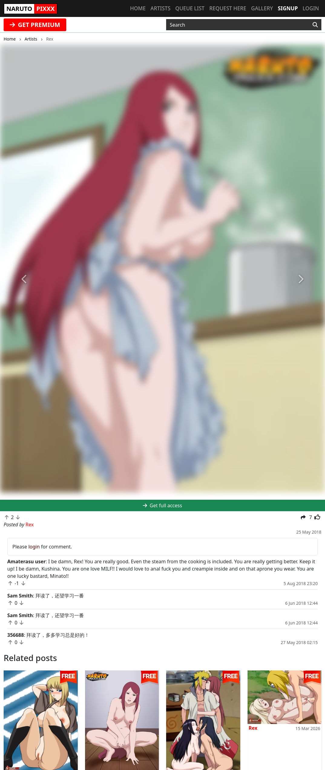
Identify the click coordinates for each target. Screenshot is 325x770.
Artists (160, 8)
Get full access (162, 505)
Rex (253, 728)
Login (311, 8)
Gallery (262, 8)
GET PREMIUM (35, 25)
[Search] (315, 25)
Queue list (189, 8)
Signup (288, 8)
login (34, 546)
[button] (24, 279)
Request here (227, 8)
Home (138, 8)
